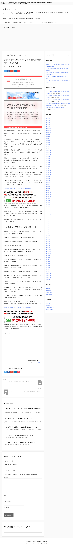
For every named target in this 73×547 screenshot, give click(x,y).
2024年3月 (48, 166)
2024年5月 (48, 162)
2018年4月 (48, 241)
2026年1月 (48, 126)
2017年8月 (48, 257)
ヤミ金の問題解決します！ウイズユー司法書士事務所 (18, 188)
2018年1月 (48, 247)
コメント (6, 477)
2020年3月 (48, 221)
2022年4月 (48, 206)
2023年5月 (48, 184)
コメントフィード (50, 307)
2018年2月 (48, 245)
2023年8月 (48, 178)
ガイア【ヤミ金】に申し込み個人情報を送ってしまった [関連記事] (18, 435)
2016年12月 (48, 273)
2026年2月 (48, 124)
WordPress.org (49, 309)
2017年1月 (48, 271)
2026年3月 (48, 122)
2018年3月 (48, 243)
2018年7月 (48, 237)
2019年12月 (48, 227)
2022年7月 (48, 200)
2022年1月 (48, 213)
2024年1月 (48, 168)
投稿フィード (49, 305)
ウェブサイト (7, 507)
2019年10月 (48, 231)
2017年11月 (48, 251)
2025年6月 (48, 140)
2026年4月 (48, 120)
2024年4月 (48, 164)
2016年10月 (48, 277)
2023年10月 (48, 174)
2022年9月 (48, 198)
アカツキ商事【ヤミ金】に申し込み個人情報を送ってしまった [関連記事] (20, 427)
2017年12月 (48, 249)
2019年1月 (48, 235)
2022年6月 (48, 202)
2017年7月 (48, 259)
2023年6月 (48, 182)
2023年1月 (48, 190)
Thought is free (43, 543)
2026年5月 (48, 118)
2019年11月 (48, 229)
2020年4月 (48, 219)
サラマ (39, 360)
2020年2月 (48, 223)
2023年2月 (48, 188)
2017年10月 (48, 253)
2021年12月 (48, 215)
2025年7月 (48, 138)
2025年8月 (48, 136)
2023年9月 (48, 176)
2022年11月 (48, 194)
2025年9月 (48, 134)
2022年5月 (48, 204)
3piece (39, 362)
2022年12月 (48, 192)
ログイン (48, 303)
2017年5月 (48, 263)
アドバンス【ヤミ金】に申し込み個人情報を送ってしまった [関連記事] (20, 442)
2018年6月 (48, 239)
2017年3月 (48, 267)
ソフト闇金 (48, 290)
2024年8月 (48, 158)
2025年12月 (48, 128)
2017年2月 (48, 269)
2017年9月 (48, 255)
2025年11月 (48, 130)
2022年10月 (48, 196)
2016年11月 (48, 275)
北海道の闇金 (49, 292)
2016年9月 (48, 279)
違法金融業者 (33, 360)
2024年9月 (48, 156)
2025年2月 (48, 146)
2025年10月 (48, 132)
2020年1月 (48, 225)
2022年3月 (48, 208)
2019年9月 (48, 233)
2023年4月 (48, 186)
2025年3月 (48, 144)
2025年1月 (48, 148)
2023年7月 (48, 180)
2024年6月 (48, 160)
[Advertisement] (36, 40)
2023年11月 (48, 172)
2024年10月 (48, 154)
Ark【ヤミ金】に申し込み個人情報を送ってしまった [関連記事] (18, 418)
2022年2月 (48, 210)
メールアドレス (7, 501)
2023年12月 (48, 170)
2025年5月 (48, 142)
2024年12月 (48, 150)
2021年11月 (48, 217)
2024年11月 (48, 152)
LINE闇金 (48, 288)
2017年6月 (48, 261)
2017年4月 (48, 265)
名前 (5, 495)
